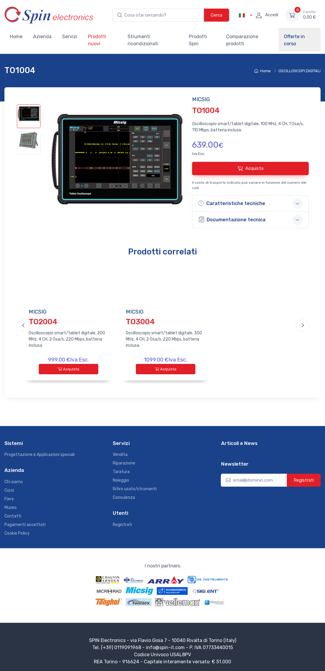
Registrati (122, 523)
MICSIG (37, 312)
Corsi (9, 488)
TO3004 (140, 321)
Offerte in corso (294, 40)
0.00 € (309, 15)
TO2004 (43, 321)
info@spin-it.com (165, 646)
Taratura (121, 470)
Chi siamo (13, 480)
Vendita (120, 453)
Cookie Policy (17, 531)
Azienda (42, 36)
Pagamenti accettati (25, 523)
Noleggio (121, 479)
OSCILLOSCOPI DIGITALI (300, 71)
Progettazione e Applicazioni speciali (39, 453)
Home (16, 36)
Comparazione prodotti (242, 40)
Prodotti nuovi (97, 40)
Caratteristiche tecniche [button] (231, 203)
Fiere (9, 497)
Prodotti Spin (198, 40)
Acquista (250, 168)
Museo (10, 506)
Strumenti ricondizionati (143, 40)
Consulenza (124, 496)
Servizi (69, 36)
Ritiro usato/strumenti (135, 487)
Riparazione (124, 461)
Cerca (216, 15)
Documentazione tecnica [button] (232, 219)
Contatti (12, 514)
